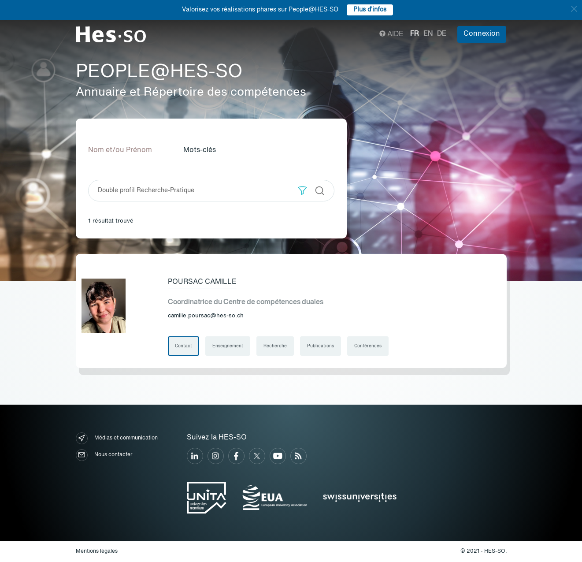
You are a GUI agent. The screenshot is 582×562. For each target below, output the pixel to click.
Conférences (368, 346)
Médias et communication (117, 438)
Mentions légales (97, 551)
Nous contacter (104, 455)
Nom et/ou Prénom (120, 150)
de (441, 33)
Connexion (481, 33)
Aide (391, 34)
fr (414, 33)
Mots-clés (199, 150)
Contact (183, 346)
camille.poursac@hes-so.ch (206, 316)
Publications (320, 346)
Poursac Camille (202, 282)
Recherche (275, 346)
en (428, 33)
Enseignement (227, 346)
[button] (302, 190)
